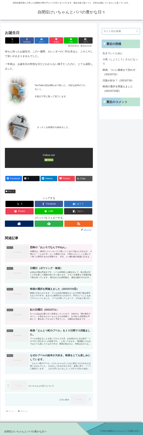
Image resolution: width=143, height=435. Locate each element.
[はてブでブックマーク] (41, 40)
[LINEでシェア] (71, 40)
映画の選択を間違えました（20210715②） (118, 88)
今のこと (10, 191)
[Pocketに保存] (56, 40)
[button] (85, 40)
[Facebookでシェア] (27, 40)
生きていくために (113, 53)
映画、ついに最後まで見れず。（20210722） (120, 72)
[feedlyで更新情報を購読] (49, 224)
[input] (121, 31)
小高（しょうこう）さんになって (120, 61)
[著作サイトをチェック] (19, 224)
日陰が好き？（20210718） (118, 80)
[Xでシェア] (12, 40)
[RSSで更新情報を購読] (78, 224)
